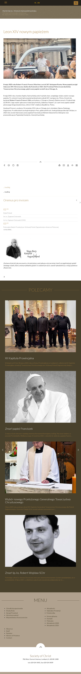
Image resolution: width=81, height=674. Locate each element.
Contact (9, 638)
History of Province (13, 635)
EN (39, 3)
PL (35, 3)
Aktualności (51, 608)
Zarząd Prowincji (12, 613)
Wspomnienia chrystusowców (16, 617)
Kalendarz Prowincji (53, 611)
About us (9, 629)
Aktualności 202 (52, 625)
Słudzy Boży (10, 611)
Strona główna (52, 616)
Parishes (9, 633)
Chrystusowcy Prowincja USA (20, 13)
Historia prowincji (12, 615)
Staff (8, 631)
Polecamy (50, 621)
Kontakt (50, 619)
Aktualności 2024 (53, 623)
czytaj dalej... (7, 229)
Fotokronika (51, 613)
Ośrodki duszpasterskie (14, 608)
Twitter (13, 165)
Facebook (9, 165)
